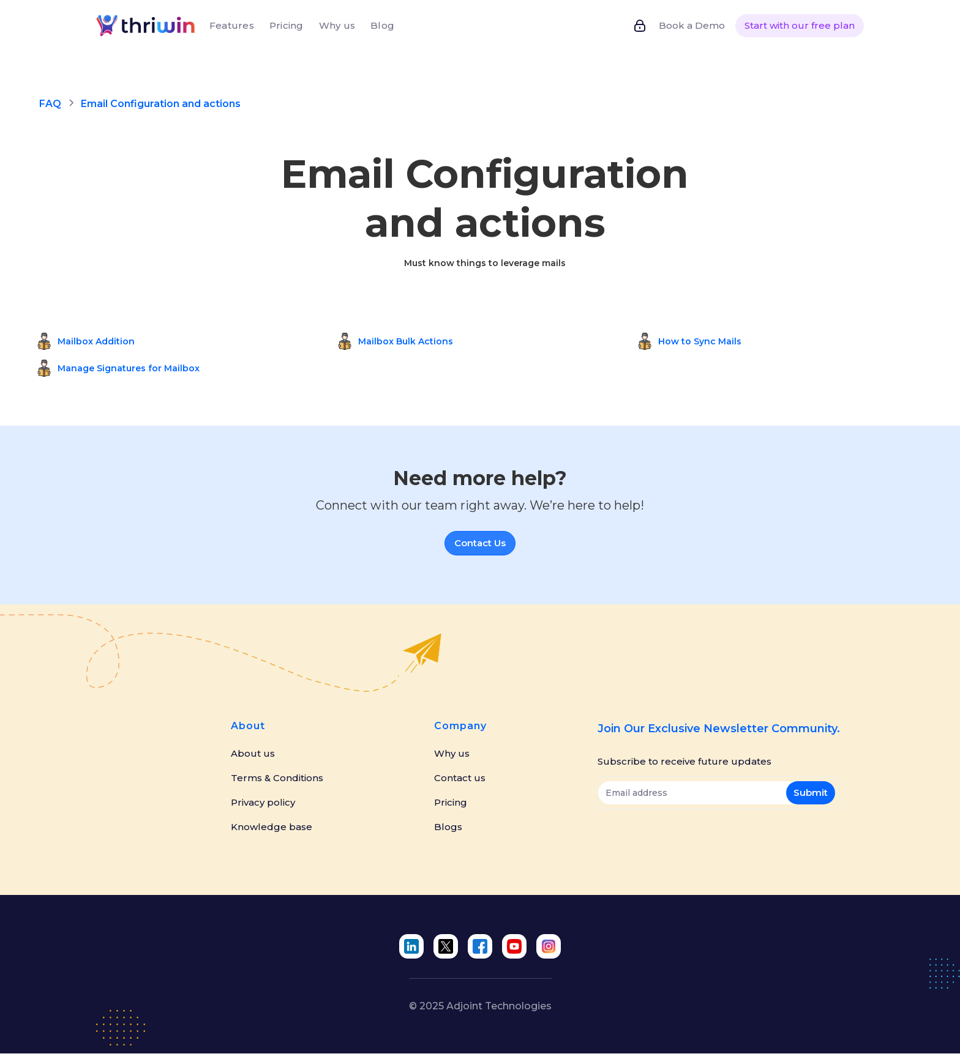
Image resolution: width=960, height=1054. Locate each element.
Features (231, 25)
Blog (382, 25)
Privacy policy (263, 802)
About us (253, 753)
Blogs (448, 827)
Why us (337, 25)
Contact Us (480, 543)
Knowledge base (271, 827)
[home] (147, 25)
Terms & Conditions (277, 778)
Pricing (286, 25)
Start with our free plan (799, 25)
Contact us (460, 778)
